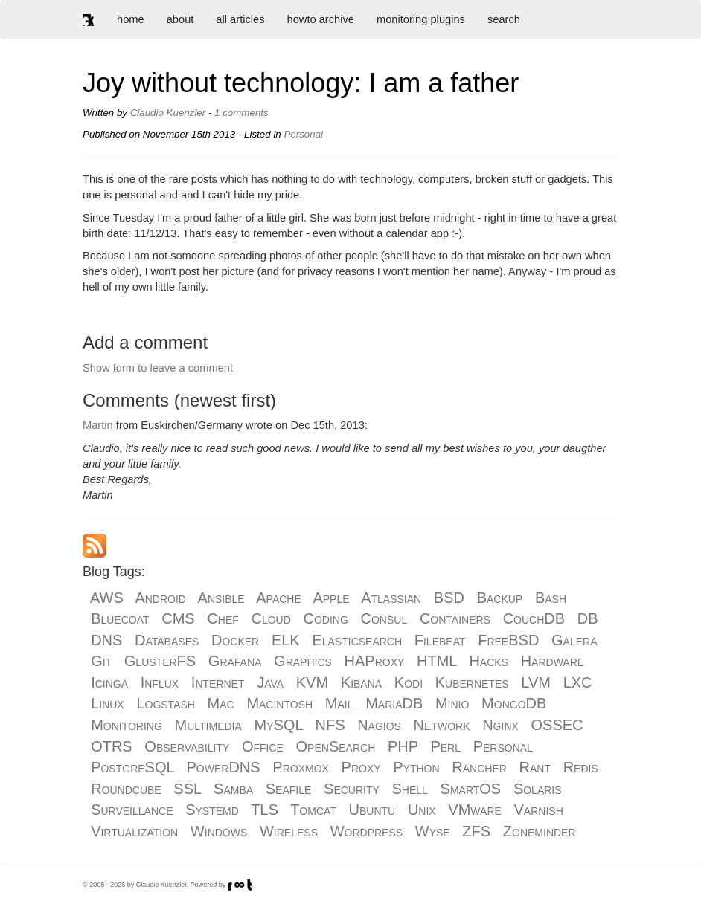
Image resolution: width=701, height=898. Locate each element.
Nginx (500, 725)
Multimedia (208, 725)
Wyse (432, 831)
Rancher (479, 767)
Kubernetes (472, 682)
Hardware (552, 661)
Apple (331, 597)
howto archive (320, 19)
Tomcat (313, 809)
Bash (550, 597)
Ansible (221, 597)
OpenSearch (336, 746)
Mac (221, 703)
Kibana (361, 682)
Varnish (538, 809)
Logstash (165, 703)
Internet (218, 682)
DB (587, 618)
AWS (107, 597)
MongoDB (513, 703)
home (130, 19)
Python (416, 767)
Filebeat (440, 640)
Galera (574, 640)
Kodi (408, 682)
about (180, 19)
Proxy (361, 767)
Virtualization (134, 831)
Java (270, 682)
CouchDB (534, 618)
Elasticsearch (357, 640)
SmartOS (471, 789)
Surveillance (132, 809)
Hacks (488, 661)
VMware (474, 809)
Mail (339, 703)
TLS (264, 809)
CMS (177, 618)
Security (352, 789)
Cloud (270, 618)
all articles (240, 19)
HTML (437, 661)
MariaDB (394, 703)
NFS (330, 725)
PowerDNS (223, 767)
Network (442, 725)
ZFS (476, 831)
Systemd (212, 809)
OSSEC (557, 725)
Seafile (289, 789)
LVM (536, 682)
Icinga (109, 682)
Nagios (379, 725)
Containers (455, 618)
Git (101, 661)
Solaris (537, 789)
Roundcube (126, 789)
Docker (235, 640)
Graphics (303, 661)
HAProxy (375, 661)
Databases (167, 640)
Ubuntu (372, 809)
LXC (577, 682)
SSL (187, 789)
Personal (503, 746)
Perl (445, 746)
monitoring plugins (421, 19)
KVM (312, 682)
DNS (106, 640)
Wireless (289, 831)
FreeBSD (508, 640)
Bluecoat (120, 618)
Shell (410, 789)
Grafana (235, 661)
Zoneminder (539, 831)
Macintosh (279, 703)
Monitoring (126, 725)
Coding (326, 618)
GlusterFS (160, 661)
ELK (286, 640)
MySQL (279, 725)
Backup (500, 597)
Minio (452, 703)
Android (160, 597)
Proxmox (300, 767)
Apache (278, 597)
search (503, 19)
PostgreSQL (132, 767)
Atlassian (391, 597)
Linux (107, 703)
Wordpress (366, 831)
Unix (422, 809)
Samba (233, 789)
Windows (219, 831)
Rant (535, 767)
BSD (449, 597)
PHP (403, 746)
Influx (160, 682)
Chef (222, 618)
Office (263, 746)
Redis (580, 767)
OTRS (111, 746)
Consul (384, 618)
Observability (186, 746)
